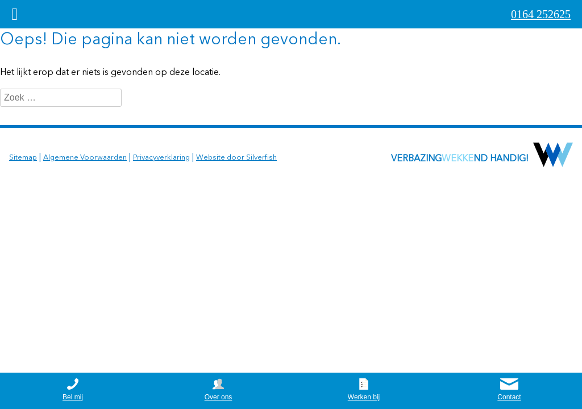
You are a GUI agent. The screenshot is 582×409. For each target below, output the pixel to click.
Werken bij (364, 397)
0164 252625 (541, 14)
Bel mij (73, 397)
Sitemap (23, 157)
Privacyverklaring (161, 157)
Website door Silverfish (236, 157)
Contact (509, 397)
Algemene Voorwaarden (85, 157)
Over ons (218, 397)
